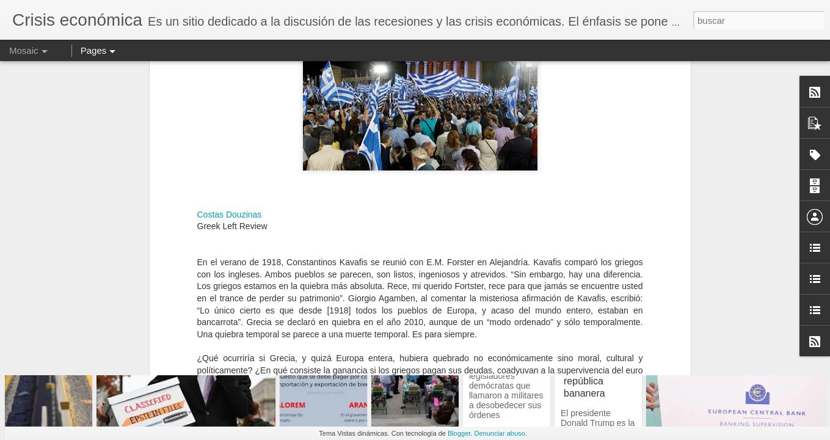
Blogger (459, 433)
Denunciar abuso (499, 433)
